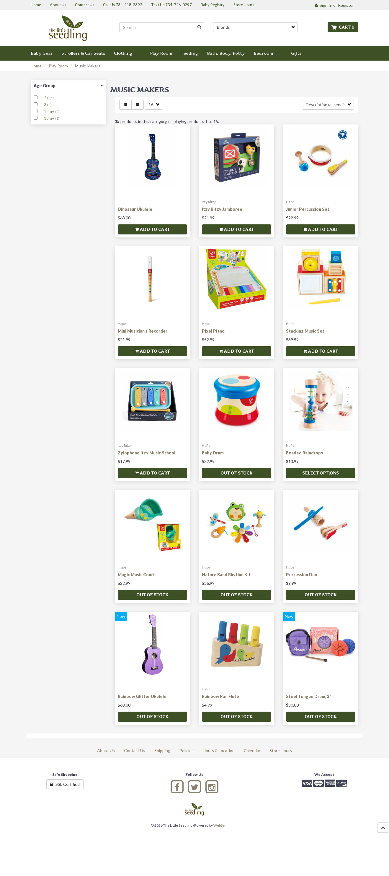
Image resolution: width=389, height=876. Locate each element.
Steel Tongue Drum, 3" (308, 696)
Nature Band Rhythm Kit (226, 574)
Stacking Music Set (305, 330)
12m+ (49, 111)
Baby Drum (213, 452)
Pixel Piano (213, 330)
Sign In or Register (334, 5)
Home (36, 65)
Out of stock (236, 472)
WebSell (219, 825)
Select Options (320, 472)
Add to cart (152, 229)
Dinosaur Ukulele (135, 209)
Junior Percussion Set (307, 209)
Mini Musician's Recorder (142, 330)
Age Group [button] (68, 85)
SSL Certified (65, 784)
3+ (47, 104)
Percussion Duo (301, 574)
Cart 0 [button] (342, 27)
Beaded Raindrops (304, 452)
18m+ (49, 118)
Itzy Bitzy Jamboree (222, 209)
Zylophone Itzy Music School (146, 452)
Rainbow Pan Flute (220, 696)
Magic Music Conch (137, 574)
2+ (47, 97)
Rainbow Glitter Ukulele (142, 696)
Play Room (58, 65)
